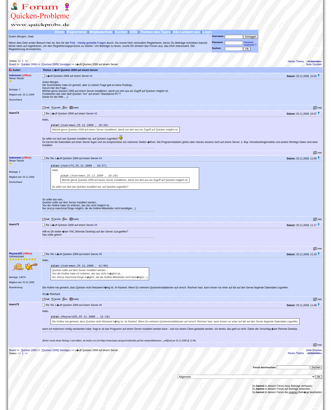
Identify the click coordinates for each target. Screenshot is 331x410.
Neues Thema (296, 61)
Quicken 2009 (29, 64)
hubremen (15, 75)
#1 (91, 76)
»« (314, 61)
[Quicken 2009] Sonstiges (56, 64)
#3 (100, 158)
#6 (100, 305)
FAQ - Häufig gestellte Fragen (88, 42)
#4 (95, 225)
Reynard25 (15, 253)
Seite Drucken (314, 64)
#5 (100, 254)
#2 (95, 113)
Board (12, 64)
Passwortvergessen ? (250, 43)
